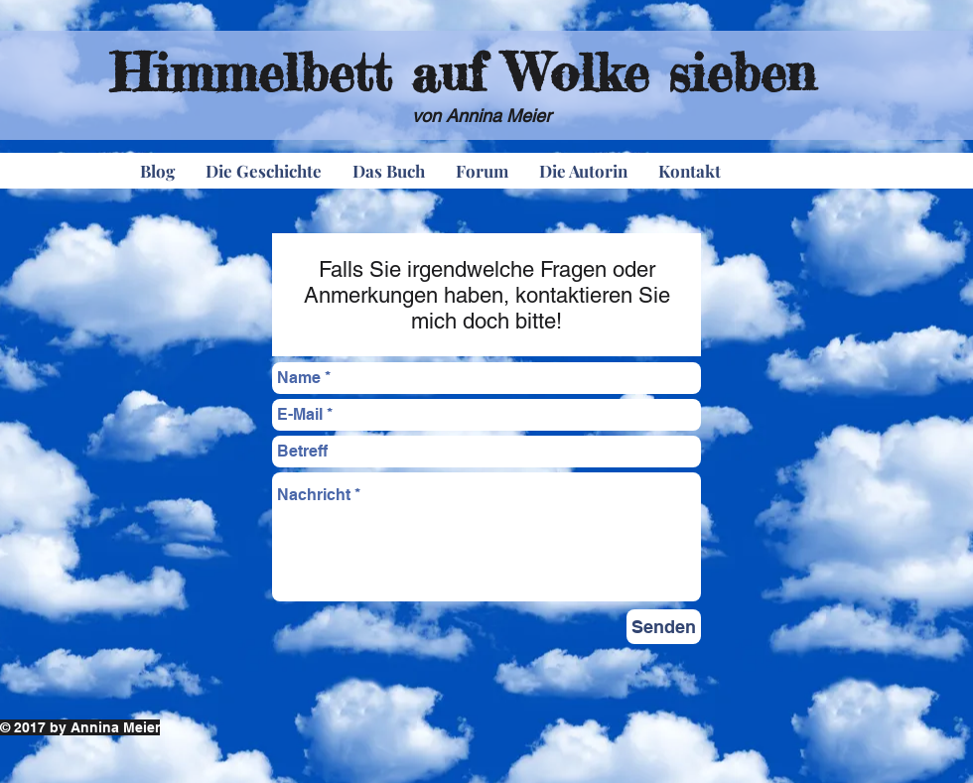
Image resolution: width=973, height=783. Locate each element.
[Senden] (663, 626)
